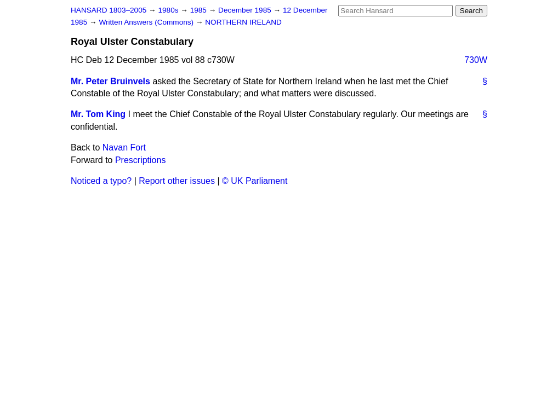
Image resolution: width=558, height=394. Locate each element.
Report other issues (177, 181)
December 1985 (246, 10)
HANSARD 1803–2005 (108, 10)
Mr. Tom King (98, 114)
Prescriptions (140, 160)
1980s (169, 10)
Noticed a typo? (101, 181)
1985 (199, 10)
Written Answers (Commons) (147, 22)
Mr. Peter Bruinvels (110, 81)
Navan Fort (124, 147)
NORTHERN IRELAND (243, 22)
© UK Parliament (254, 181)
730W (475, 60)
